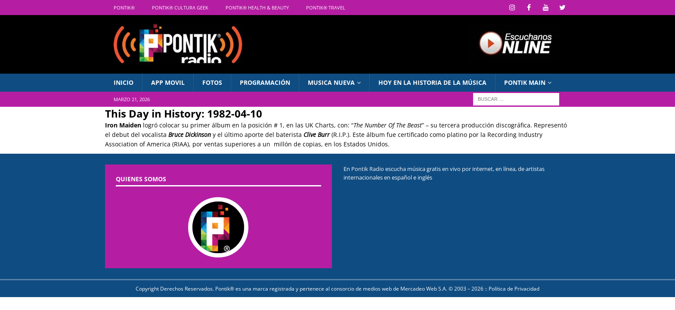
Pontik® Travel (325, 7)
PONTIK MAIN (524, 82)
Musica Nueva (331, 82)
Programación (265, 82)
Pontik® (124, 7)
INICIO (123, 82)
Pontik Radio (367, 169)
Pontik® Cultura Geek (180, 7)
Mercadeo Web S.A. (423, 288)
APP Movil (168, 82)
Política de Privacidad (514, 288)
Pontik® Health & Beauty (257, 7)
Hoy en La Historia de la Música (432, 82)
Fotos (212, 82)
